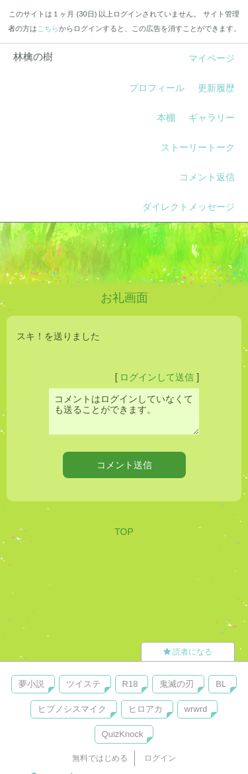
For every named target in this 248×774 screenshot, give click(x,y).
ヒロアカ (145, 709)
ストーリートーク (198, 147)
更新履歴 (216, 88)
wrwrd (196, 709)
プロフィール (157, 88)
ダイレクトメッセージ (188, 206)
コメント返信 (207, 177)
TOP (124, 531)
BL (221, 684)
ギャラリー (211, 117)
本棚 (166, 117)
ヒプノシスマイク (72, 709)
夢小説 (31, 684)
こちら (48, 28)
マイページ (211, 58)
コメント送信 (124, 465)
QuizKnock (123, 734)
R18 (130, 684)
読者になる (187, 651)
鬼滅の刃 (176, 684)
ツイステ (83, 684)
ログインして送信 (157, 377)
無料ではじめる (100, 758)
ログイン (160, 758)
